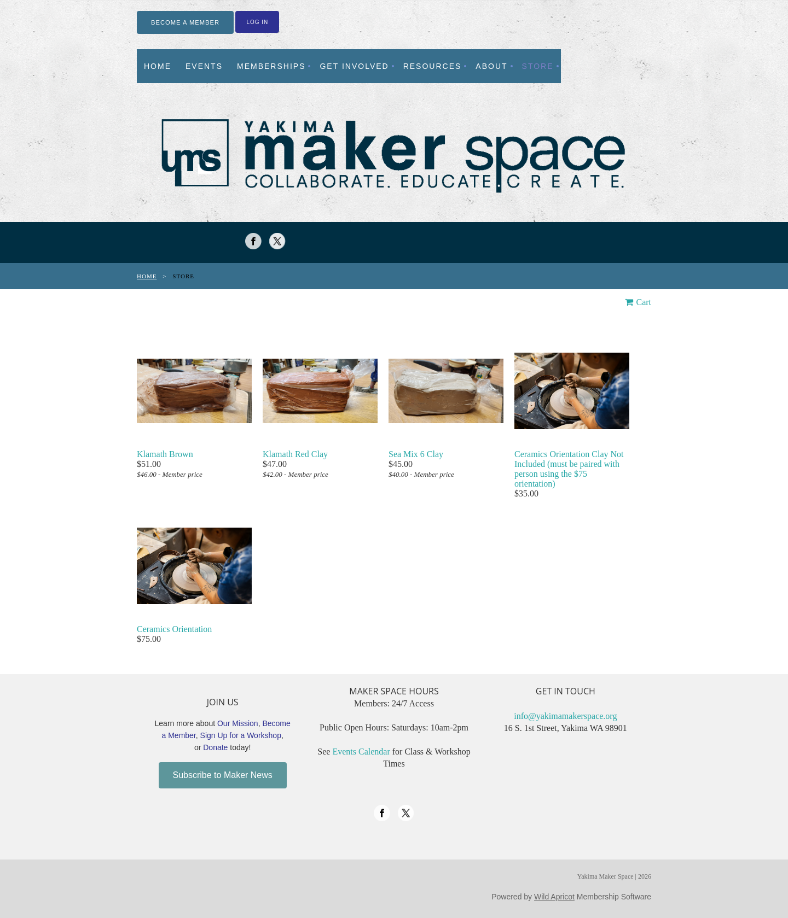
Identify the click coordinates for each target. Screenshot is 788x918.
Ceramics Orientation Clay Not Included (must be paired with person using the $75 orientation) (569, 468)
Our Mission (237, 723)
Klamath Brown (165, 454)
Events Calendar (361, 751)
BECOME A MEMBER (185, 22)
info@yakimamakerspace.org (565, 716)
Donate (215, 747)
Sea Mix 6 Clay (416, 454)
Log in (257, 22)
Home (147, 276)
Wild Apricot (554, 896)
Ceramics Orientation (174, 629)
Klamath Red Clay (295, 454)
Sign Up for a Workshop (240, 735)
